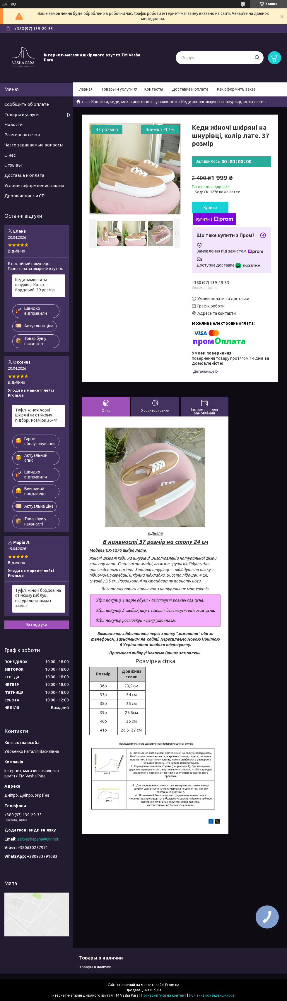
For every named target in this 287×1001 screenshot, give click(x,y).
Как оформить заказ (236, 89)
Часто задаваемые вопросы (33, 144)
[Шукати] (257, 57)
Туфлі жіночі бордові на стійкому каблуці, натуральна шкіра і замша (38, 598)
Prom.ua (172, 985)
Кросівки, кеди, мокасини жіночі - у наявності (134, 101)
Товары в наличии (95, 967)
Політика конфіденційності (212, 995)
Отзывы (13, 164)
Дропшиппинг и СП (24, 195)
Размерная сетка (22, 134)
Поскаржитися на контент (163, 995)
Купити (210, 207)
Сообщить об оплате (26, 104)
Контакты (153, 89)
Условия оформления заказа (34, 185)
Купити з (214, 219)
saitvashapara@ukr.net (38, 839)
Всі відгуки (36, 624)
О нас (10, 155)
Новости (13, 124)
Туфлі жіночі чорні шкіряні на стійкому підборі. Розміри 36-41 (36, 415)
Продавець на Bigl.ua (143, 990)
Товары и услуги (117, 89)
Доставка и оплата (190, 89)
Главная (85, 89)
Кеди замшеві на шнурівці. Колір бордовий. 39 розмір (35, 284)
